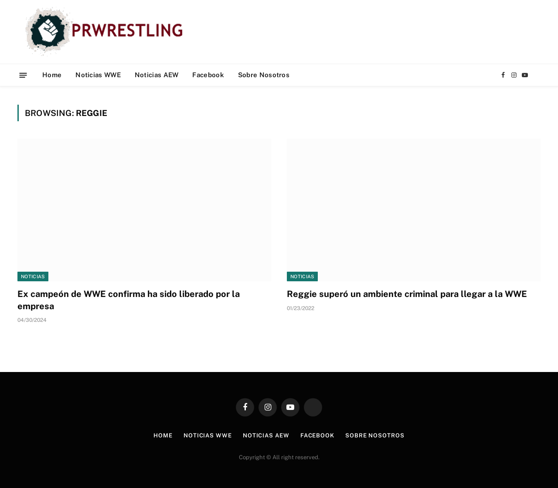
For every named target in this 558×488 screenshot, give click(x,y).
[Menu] (23, 74)
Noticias (33, 276)
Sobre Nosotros (263, 74)
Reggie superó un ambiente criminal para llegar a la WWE (407, 294)
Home (51, 74)
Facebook (208, 74)
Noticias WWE (98, 74)
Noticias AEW (157, 74)
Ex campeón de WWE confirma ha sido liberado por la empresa (128, 300)
